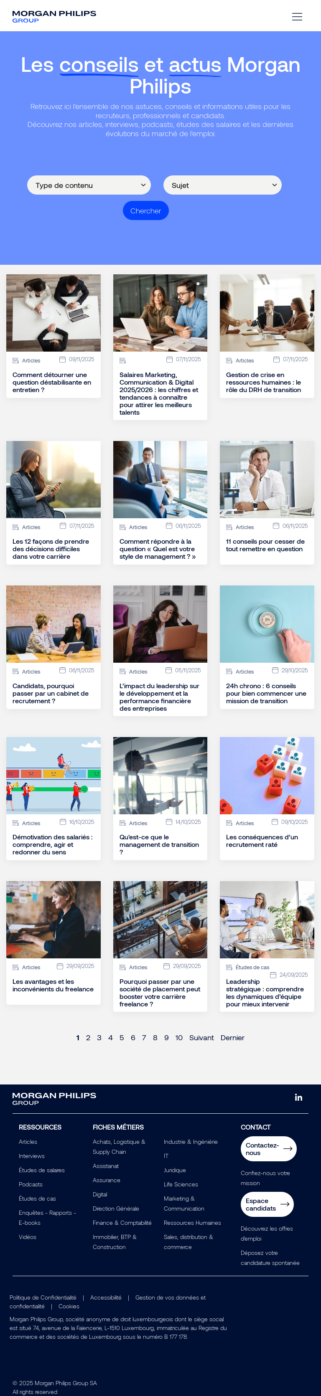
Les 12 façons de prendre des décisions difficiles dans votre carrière (51, 548)
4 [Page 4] (110, 1037)
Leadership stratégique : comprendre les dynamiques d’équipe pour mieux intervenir (265, 993)
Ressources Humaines (192, 1222)
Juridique (175, 1169)
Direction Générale (116, 1208)
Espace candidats (261, 1204)
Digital (100, 1194)
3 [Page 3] (99, 1037)
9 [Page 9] (166, 1037)
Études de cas (37, 1198)
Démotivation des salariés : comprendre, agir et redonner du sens (53, 844)
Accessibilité (106, 1297)
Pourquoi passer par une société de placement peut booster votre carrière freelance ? (160, 993)
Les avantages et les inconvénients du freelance (53, 985)
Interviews (32, 1155)
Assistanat (106, 1165)
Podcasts (31, 1184)
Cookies (69, 1306)
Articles (28, 1141)
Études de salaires (42, 1169)
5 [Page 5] (122, 1037)
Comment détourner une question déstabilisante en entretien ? (52, 382)
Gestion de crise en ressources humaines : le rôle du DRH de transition (263, 382)
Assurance (106, 1179)
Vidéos (27, 1236)
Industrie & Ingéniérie (191, 1141)
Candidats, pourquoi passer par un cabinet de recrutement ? (51, 693)
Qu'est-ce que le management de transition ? (159, 844)
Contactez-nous (262, 1148)
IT (166, 1155)
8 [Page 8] (155, 1037)
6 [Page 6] (133, 1037)
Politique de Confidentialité (43, 1297)
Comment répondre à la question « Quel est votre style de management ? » (158, 548)
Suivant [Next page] (201, 1037)
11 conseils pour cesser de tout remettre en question (265, 544)
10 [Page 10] (179, 1037)
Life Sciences (181, 1184)
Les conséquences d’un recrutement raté (262, 840)
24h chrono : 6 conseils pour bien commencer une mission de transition (266, 693)
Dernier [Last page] (233, 1037)
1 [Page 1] (77, 1037)
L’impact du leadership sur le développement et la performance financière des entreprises (159, 697)
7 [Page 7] (144, 1037)
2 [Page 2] (88, 1037)
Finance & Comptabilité (122, 1222)
